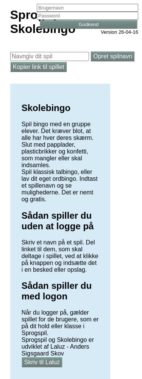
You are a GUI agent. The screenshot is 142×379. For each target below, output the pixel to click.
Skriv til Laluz (42, 362)
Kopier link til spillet (38, 67)
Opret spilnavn (112, 56)
